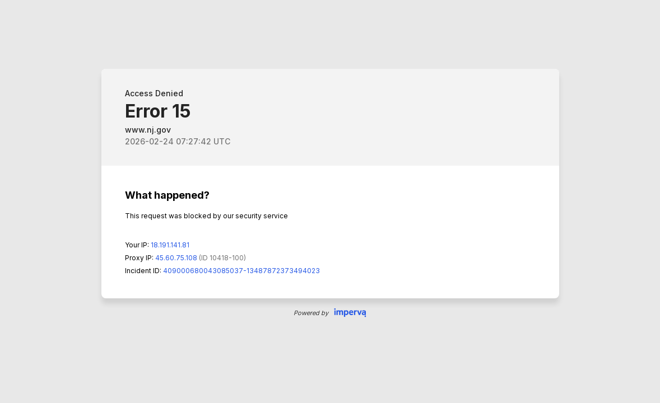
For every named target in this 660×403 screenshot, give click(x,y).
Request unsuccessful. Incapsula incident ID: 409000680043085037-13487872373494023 (330, 201)
